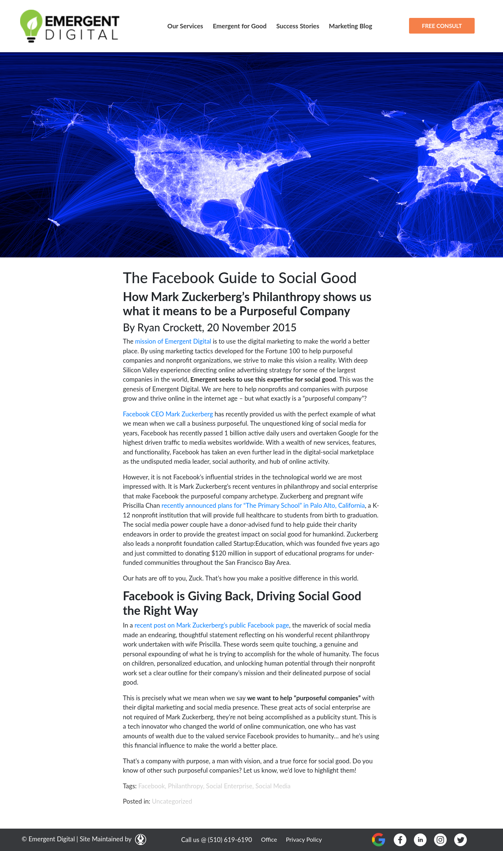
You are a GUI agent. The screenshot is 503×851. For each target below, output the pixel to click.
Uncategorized (172, 801)
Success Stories (297, 26)
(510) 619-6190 (230, 840)
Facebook (151, 786)
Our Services (185, 26)
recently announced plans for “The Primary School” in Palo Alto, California (263, 505)
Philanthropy (185, 786)
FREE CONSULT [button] (442, 25)
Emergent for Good (240, 26)
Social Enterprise (229, 786)
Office (269, 839)
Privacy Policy (304, 839)
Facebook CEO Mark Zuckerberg (168, 414)
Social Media (272, 786)
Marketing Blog (350, 26)
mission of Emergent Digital (173, 341)
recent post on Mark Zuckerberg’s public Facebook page (212, 625)
